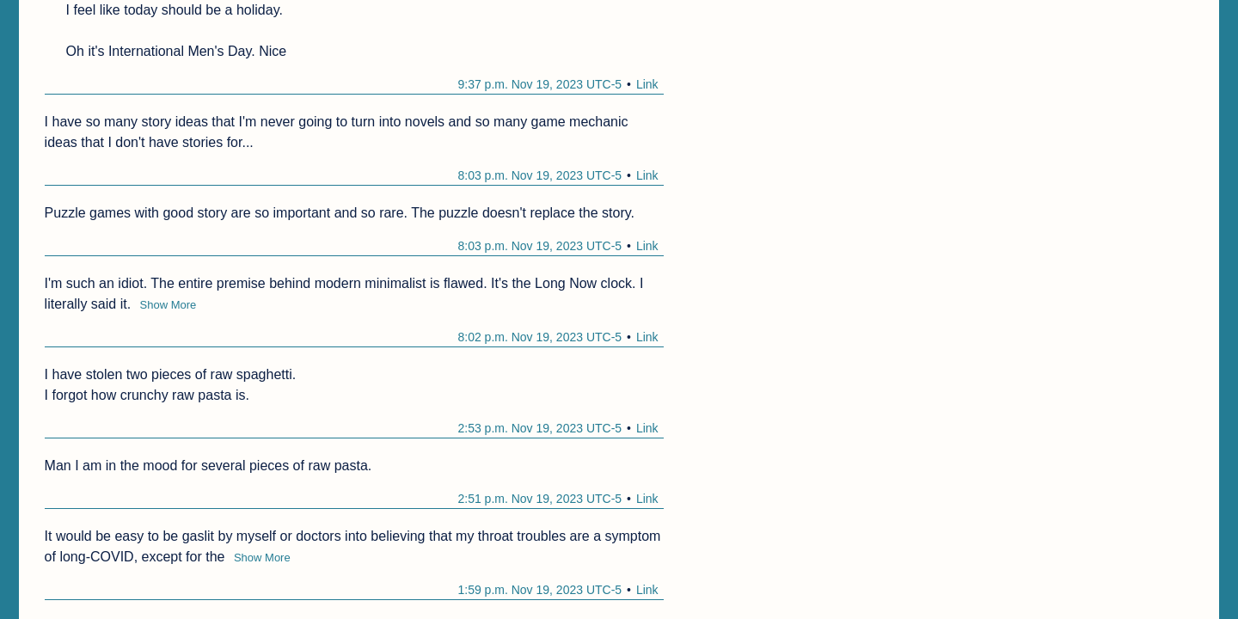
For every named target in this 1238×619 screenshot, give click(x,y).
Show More (168, 304)
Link (647, 84)
